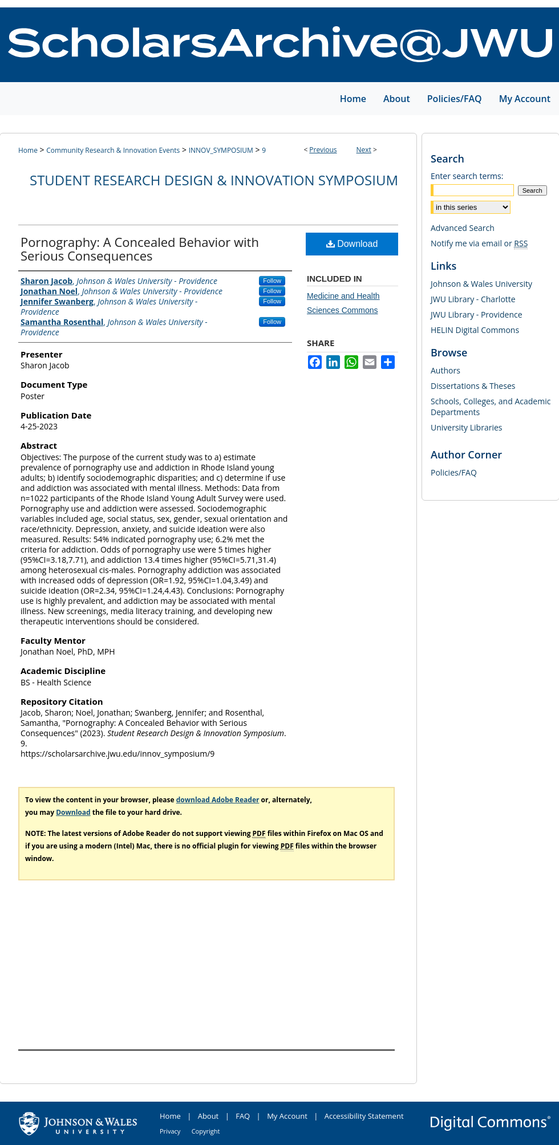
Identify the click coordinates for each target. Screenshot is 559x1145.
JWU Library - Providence (476, 314)
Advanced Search (463, 227)
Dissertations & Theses (473, 385)
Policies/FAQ (454, 472)
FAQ (243, 1116)
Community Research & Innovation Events (113, 150)
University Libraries (466, 427)
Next (364, 150)
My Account (287, 1116)
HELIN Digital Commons (475, 329)
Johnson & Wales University (481, 283)
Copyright (206, 1131)
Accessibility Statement (364, 1116)
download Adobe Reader (218, 800)
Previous (323, 150)
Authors (445, 370)
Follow (272, 280)
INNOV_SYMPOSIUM (221, 150)
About (208, 1116)
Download (352, 244)
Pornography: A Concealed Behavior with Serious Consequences (140, 248)
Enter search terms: (467, 175)
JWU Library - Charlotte (473, 299)
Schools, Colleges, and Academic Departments (490, 406)
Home (28, 150)
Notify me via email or (479, 243)
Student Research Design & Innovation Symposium (214, 179)
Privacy (170, 1131)
